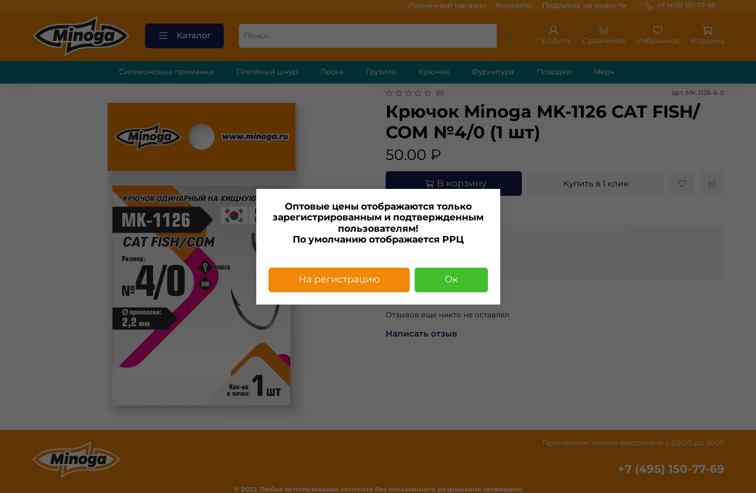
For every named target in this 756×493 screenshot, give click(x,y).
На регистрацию (339, 279)
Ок (451, 279)
